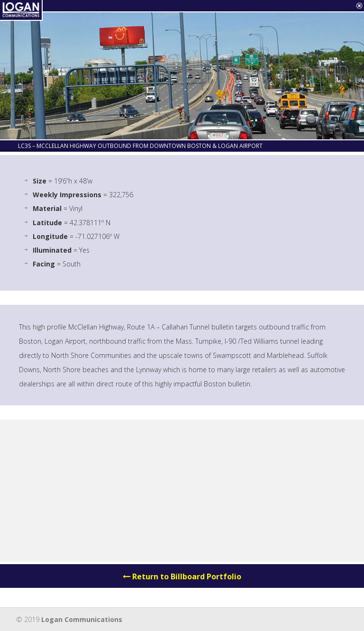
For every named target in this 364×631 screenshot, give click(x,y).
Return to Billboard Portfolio (182, 576)
